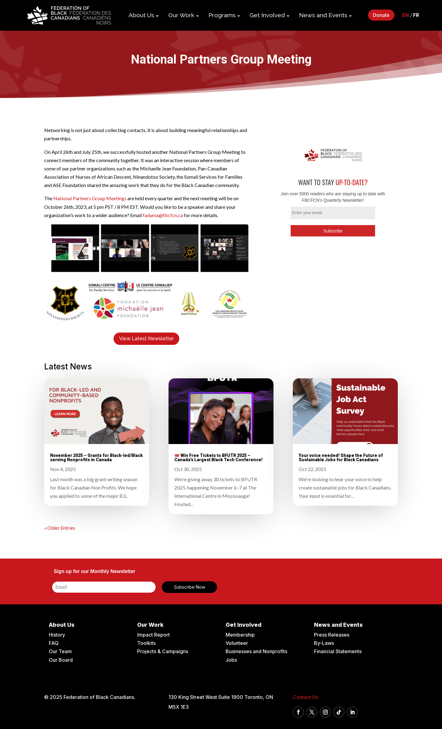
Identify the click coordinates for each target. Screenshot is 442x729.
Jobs (231, 660)
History (57, 635)
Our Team (60, 651)
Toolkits (146, 643)
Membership (240, 635)
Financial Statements (338, 651)
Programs (221, 15)
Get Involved (267, 15)
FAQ (54, 643)
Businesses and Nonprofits (256, 651)
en (405, 15)
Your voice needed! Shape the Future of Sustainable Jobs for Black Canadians (341, 457)
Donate (381, 15)
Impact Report (153, 635)
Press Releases (331, 635)
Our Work (181, 15)
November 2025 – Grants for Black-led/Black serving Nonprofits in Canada (96, 457)
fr (416, 15)
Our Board (61, 660)
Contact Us (305, 697)
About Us (141, 15)
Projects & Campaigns (162, 651)
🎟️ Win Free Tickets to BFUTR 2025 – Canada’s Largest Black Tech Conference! (218, 457)
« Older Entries (59, 528)
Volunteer (237, 643)
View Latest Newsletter (146, 338)
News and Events (323, 15)
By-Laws (324, 643)
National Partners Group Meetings (89, 198)
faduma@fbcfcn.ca (163, 215)
